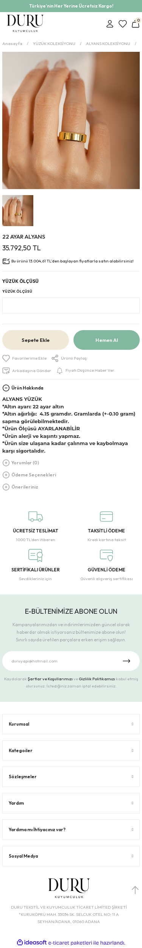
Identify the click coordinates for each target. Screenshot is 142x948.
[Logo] (25, 24)
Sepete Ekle (36, 340)
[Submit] (126, 661)
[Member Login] (110, 24)
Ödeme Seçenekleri (33, 475)
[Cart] (135, 24)
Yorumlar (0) (25, 462)
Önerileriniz (24, 487)
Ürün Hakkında (27, 388)
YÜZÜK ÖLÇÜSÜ (17, 291)
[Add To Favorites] (24, 358)
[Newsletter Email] (71, 661)
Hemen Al (106, 340)
